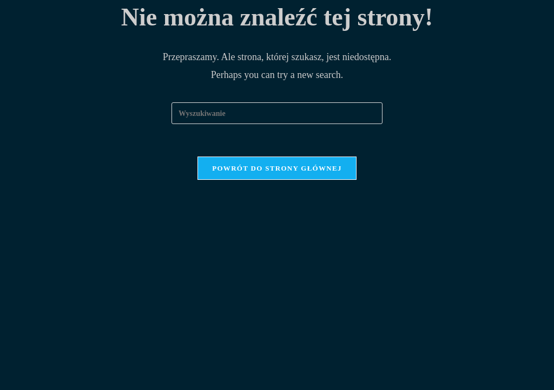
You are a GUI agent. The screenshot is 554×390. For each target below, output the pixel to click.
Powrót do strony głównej (277, 168)
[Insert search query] (277, 113)
